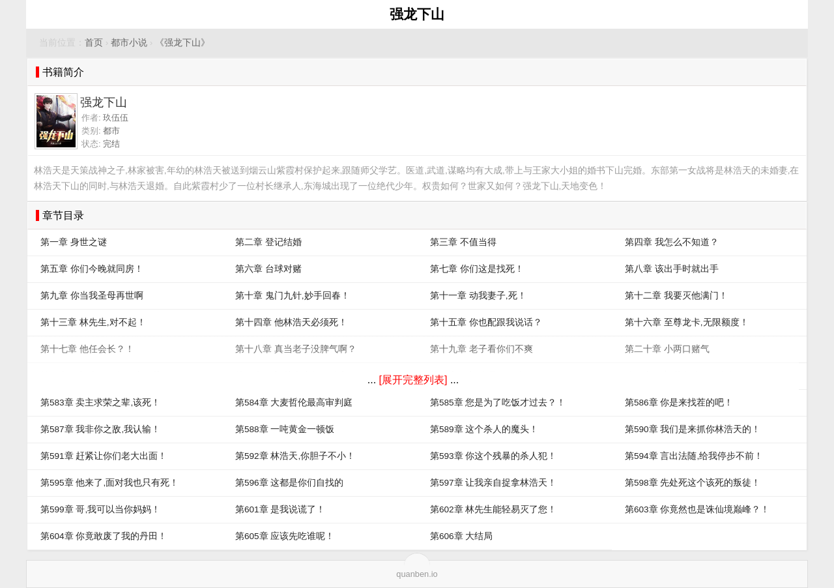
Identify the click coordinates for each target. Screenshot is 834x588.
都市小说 (129, 43)
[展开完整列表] (413, 379)
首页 (94, 43)
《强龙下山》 (182, 43)
